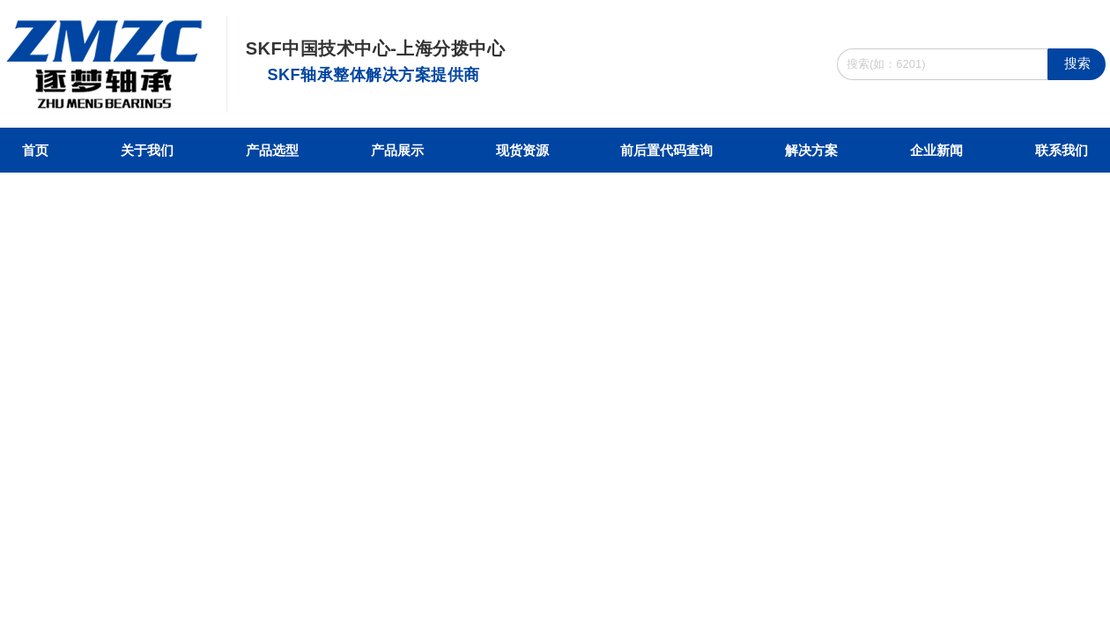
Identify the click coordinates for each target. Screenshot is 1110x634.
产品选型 (272, 150)
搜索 (1077, 62)
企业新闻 (936, 150)
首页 (35, 150)
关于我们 (147, 150)
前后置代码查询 (666, 150)
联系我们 (1061, 150)
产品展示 (397, 150)
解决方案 (811, 150)
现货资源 (522, 150)
